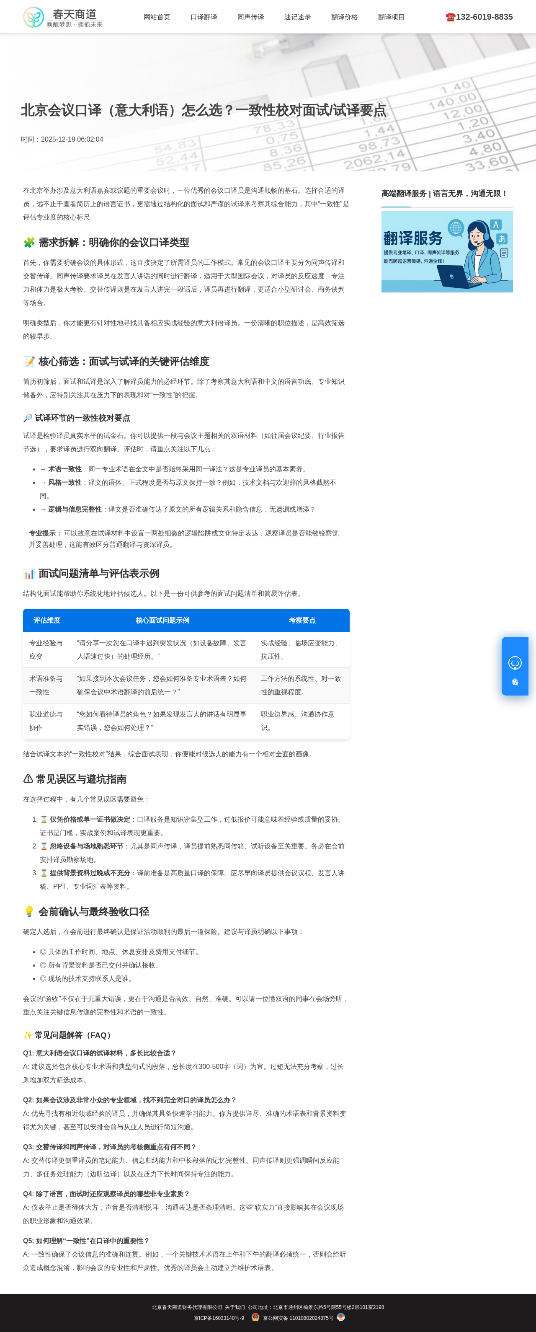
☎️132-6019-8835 (479, 16)
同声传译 (250, 17)
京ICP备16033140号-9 (219, 1318)
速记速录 (297, 17)
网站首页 (157, 17)
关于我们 (235, 1307)
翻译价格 (344, 17)
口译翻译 (204, 17)
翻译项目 (391, 17)
